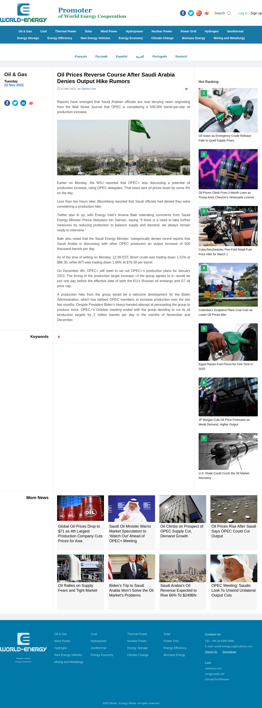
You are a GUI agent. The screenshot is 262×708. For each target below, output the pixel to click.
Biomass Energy (193, 38)
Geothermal (235, 31)
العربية (140, 56)
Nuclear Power (162, 31)
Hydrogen (211, 31)
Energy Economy (131, 38)
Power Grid (188, 31)
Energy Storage (28, 38)
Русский (102, 56)
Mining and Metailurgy (229, 38)
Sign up (256, 13)
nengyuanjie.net (214, 673)
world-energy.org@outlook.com (233, 646)
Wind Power (109, 31)
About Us (211, 651)
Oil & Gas (25, 31)
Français (81, 56)
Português (159, 56)
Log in (243, 13)
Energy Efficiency (59, 38)
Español (121, 56)
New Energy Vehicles (95, 38)
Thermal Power (65, 31)
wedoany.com (213, 668)
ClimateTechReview (217, 679)
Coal (43, 31)
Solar (88, 31)
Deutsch (181, 56)
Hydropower (134, 31)
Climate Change (162, 38)
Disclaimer (229, 651)
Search (219, 13)
